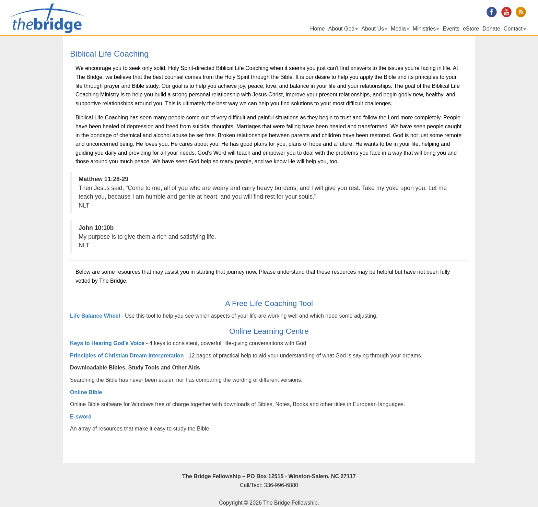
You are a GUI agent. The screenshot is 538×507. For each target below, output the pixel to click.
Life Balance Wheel (95, 316)
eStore (471, 29)
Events (451, 29)
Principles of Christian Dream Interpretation (127, 355)
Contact (515, 29)
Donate (491, 29)
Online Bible (86, 392)
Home (317, 29)
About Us (374, 29)
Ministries (426, 29)
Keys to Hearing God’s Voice (107, 343)
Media (400, 29)
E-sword (81, 417)
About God (343, 29)
